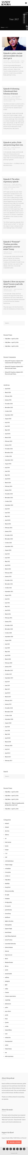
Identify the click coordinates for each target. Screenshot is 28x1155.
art (5, 838)
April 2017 (7, 753)
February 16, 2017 (8, 289)
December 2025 (9, 403)
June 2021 (7, 602)
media (22, 61)
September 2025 (9, 415)
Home (2, 27)
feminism (7, 898)
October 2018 (8, 715)
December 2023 (9, 494)
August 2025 (8, 418)
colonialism (8, 868)
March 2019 (8, 696)
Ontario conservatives (10, 996)
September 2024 (9, 460)
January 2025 (8, 445)
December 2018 (9, 708)
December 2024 (9, 448)
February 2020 (8, 663)
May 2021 (7, 606)
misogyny (7, 981)
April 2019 (7, 693)
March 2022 (8, 569)
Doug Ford (7, 887)
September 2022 (9, 546)
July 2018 (7, 726)
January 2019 (8, 704)
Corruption (8, 872)
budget (13, 97)
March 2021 (8, 614)
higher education (9, 921)
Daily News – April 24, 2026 (11, 338)
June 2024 (7, 471)
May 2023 (7, 516)
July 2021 (7, 599)
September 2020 (9, 636)
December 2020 (9, 625)
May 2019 (7, 689)
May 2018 (7, 734)
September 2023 (9, 505)
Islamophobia (7, 185)
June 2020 (7, 648)
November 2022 (9, 539)
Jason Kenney (8, 932)
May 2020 (7, 651)
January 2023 (8, 531)
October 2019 (8, 674)
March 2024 (8, 482)
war (6, 1052)
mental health (8, 973)
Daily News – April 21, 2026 (11, 808)
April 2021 (7, 610)
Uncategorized (15, 62)
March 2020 (8, 659)
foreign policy (8, 902)
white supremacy (9, 1056)
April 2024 (7, 478)
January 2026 (8, 400)
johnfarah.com (17, 1122)
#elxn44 (7, 827)
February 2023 (8, 527)
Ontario (6, 99)
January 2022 (8, 576)
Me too (6, 966)
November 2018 (9, 711)
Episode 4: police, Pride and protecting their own (13, 143)
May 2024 (7, 475)
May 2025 (7, 430)
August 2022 (8, 550)
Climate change (8, 864)
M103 (21, 185)
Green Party (8, 913)
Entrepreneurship (9, 891)
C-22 (6, 853)
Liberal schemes (9, 947)
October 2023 (8, 501)
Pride (6, 1018)
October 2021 (8, 587)
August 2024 (8, 463)
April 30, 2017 (7, 96)
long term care (8, 955)
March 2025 (8, 437)
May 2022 (7, 561)
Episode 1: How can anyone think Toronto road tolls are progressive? (13, 284)
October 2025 (8, 411)
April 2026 (7, 388)
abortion (7, 831)
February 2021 (8, 618)
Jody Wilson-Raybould (10, 936)
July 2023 (7, 509)
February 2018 (8, 745)
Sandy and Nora (15, 61)
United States (8, 1049)
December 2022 (9, 535)
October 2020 (8, 633)
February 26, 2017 (8, 251)
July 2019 (7, 681)
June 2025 (7, 426)
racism (9, 62)
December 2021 (9, 580)
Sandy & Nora (8, 1030)
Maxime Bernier (9, 962)
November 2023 (9, 497)
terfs (6, 1033)
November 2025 (9, 407)
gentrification (8, 909)
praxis (6, 1015)
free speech (8, 906)
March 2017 (8, 756)
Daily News (7, 879)
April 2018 (7, 738)
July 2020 (7, 644)
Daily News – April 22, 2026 (11, 346)
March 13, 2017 (7, 184)
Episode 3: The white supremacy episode (11, 180)
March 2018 (8, 741)
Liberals (17, 97)
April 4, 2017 (7, 147)
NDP (6, 985)
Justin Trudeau (15, 185)
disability (7, 883)
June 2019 (7, 685)
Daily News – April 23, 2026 (11, 342)
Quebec (7, 1022)
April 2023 (7, 520)
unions (6, 1045)
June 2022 (7, 557)
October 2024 (8, 456)
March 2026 (8, 392)
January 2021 (8, 621)
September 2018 (9, 719)
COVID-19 (7, 876)
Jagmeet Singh (8, 928)
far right (7, 894)
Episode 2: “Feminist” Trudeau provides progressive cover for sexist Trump (11, 245)
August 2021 (8, 595)
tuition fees (19, 99)
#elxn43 (7, 823)
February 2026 (8, 396)
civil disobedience (9, 861)
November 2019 (9, 670)
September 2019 (9, 678)
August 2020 (8, 640)
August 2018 (8, 723)
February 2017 (8, 760)
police (5, 62)
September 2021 (9, 591)
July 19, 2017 (6, 61)
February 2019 (8, 700)
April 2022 (7, 565)
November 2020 (9, 629)
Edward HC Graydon (10, 361)
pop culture (8, 1011)
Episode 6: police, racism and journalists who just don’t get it (12, 55)
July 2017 (7, 749)
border (6, 846)
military (7, 977)
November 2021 (9, 584)
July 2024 (7, 467)
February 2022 (8, 572)
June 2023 (7, 512)
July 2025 (7, 422)
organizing (7, 1000)
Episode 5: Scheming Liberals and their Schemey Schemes (11, 91)
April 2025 (7, 433)
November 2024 (9, 452)
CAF (6, 857)
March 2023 (8, 524)
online (6, 988)
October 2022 (8, 542)
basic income (7, 97)
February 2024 (8, 486)
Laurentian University (10, 943)
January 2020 (8, 666)
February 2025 (8, 441)
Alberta (7, 834)
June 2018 (7, 730)
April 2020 (7, 655)
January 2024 (8, 490)
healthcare (7, 917)
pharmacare (11, 99)
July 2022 (7, 554)
